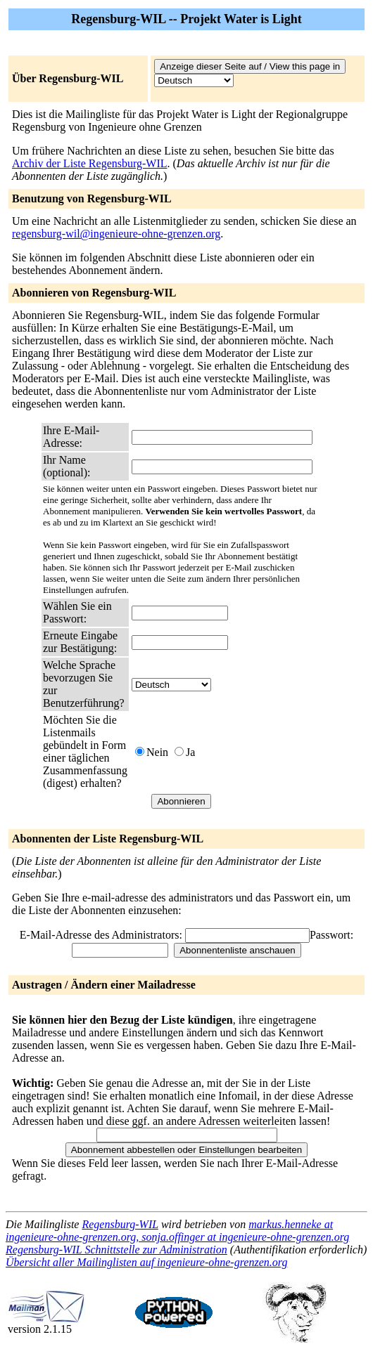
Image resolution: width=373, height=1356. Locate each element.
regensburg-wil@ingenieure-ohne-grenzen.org (116, 234)
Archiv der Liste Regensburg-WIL (89, 163)
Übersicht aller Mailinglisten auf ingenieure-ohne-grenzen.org (146, 1262)
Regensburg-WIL (120, 1224)
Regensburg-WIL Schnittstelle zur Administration (116, 1250)
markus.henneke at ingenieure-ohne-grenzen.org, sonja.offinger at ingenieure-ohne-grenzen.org (177, 1230)
